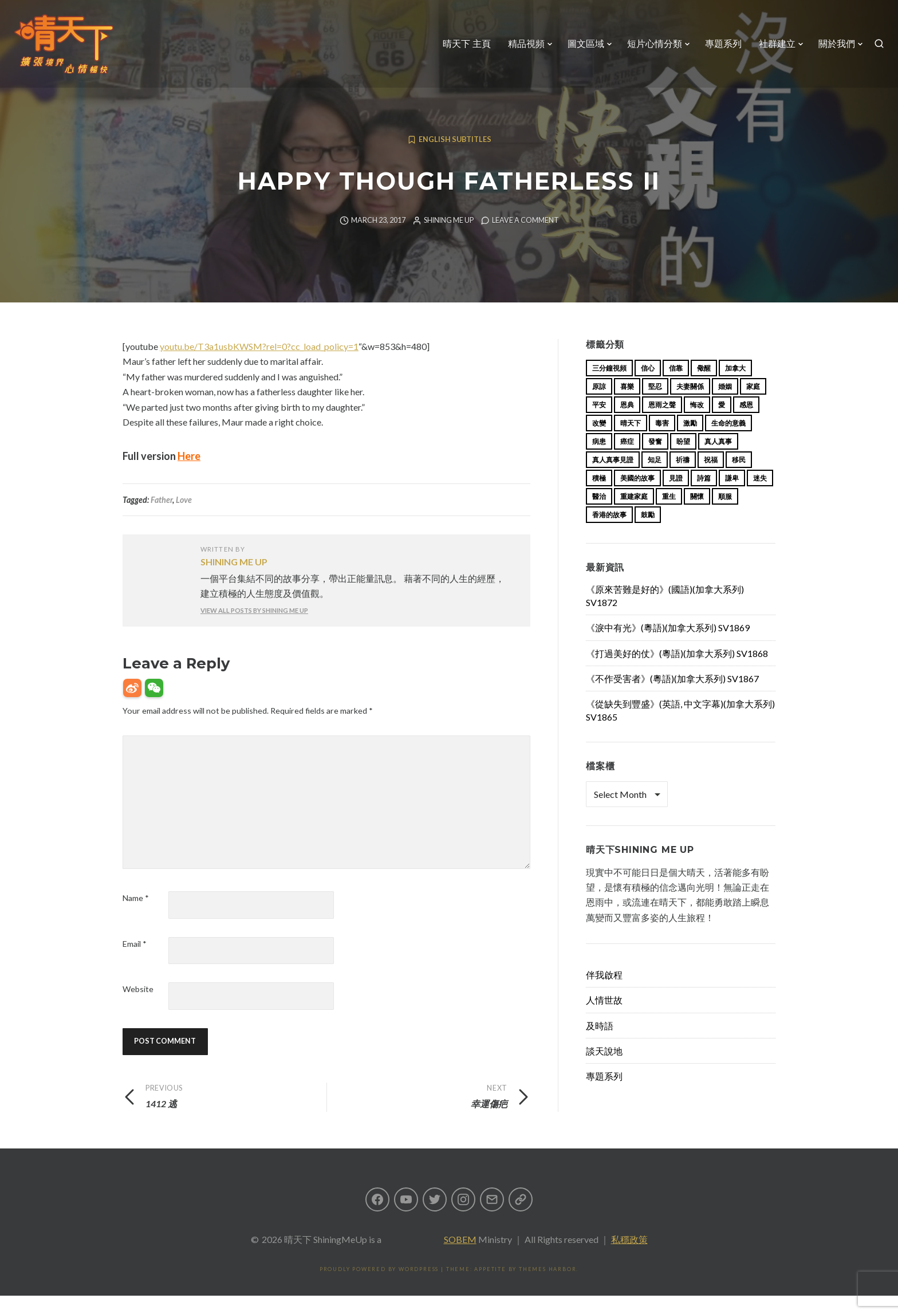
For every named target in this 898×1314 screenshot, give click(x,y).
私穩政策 (629, 1257)
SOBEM (460, 1257)
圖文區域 (581, 48)
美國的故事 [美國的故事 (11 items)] (637, 496)
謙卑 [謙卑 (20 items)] (732, 496)
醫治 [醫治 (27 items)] (599, 514)
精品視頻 (521, 48)
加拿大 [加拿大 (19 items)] (735, 386)
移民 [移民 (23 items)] (739, 478)
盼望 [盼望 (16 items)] (683, 459)
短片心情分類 (650, 48)
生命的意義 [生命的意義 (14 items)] (728, 441)
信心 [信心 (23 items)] (648, 386)
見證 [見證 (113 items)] (676, 496)
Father (161, 518)
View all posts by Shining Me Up (254, 628)
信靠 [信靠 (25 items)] (676, 386)
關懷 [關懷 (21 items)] (697, 514)
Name (136, 916)
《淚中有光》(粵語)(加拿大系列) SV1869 (668, 645)
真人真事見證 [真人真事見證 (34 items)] (612, 478)
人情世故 (604, 1018)
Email (135, 962)
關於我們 (832, 48)
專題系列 (718, 48)
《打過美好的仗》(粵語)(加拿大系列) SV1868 (677, 671)
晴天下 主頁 (462, 48)
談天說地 (604, 1069)
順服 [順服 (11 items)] (725, 514)
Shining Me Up (449, 238)
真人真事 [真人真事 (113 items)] (718, 459)
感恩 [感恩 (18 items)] (746, 423)
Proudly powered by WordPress (379, 1287)
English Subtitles (455, 158)
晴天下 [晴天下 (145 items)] (630, 441)
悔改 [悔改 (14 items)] (697, 423)
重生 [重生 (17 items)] (669, 514)
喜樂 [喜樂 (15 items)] (627, 404)
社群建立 (772, 48)
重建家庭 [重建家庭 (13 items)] (634, 514)
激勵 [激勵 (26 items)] (690, 441)
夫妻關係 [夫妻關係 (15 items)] (690, 404)
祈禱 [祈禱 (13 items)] (683, 478)
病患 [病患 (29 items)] (599, 459)
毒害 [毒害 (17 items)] (662, 441)
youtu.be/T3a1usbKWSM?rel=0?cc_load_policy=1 (259, 364)
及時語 (599, 1043)
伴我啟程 (604, 993)
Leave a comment (525, 238)
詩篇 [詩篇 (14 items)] (704, 496)
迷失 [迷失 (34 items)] (760, 496)
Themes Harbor (547, 1287)
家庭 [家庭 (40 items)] (753, 404)
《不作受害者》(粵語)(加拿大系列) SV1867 (672, 696)
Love (184, 518)
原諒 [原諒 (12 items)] (599, 404)
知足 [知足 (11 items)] (654, 478)
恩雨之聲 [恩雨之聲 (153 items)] (662, 423)
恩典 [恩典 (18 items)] (627, 423)
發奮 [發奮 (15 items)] (655, 459)
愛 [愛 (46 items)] (721, 423)
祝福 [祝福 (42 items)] (711, 478)
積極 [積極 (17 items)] (599, 496)
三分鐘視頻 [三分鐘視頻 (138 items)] (609, 386)
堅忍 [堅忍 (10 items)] (655, 404)
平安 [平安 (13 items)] (599, 423)
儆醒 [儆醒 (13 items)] (704, 386)
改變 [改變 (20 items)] (599, 441)
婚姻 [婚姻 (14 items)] (725, 404)
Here (189, 474)
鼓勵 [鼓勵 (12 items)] (648, 533)
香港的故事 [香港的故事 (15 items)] (609, 533)
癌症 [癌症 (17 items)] (627, 459)
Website (138, 1007)
